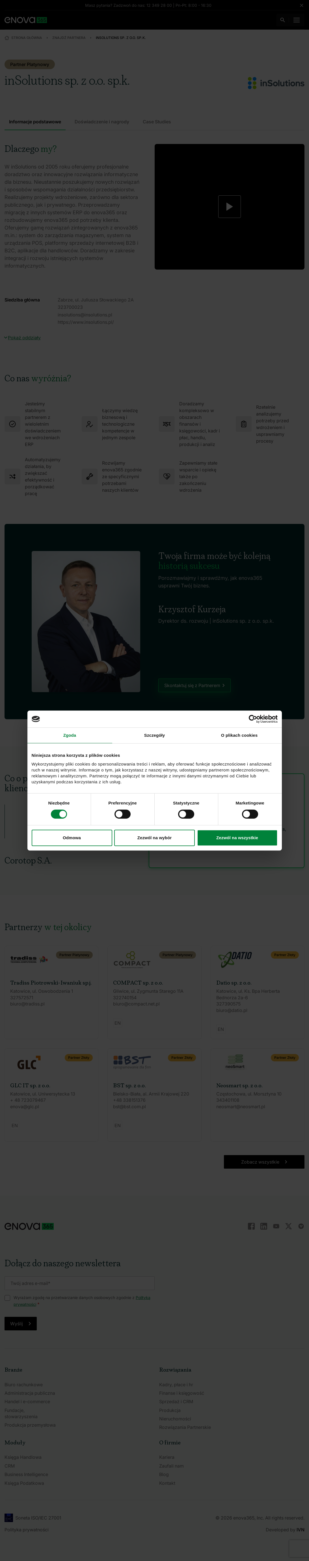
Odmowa (72, 837)
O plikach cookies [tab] (239, 735)
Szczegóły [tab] (154, 735)
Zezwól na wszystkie (237, 837)
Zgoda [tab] (69, 735)
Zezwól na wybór (154, 837)
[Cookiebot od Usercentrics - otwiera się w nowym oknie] (253, 719)
